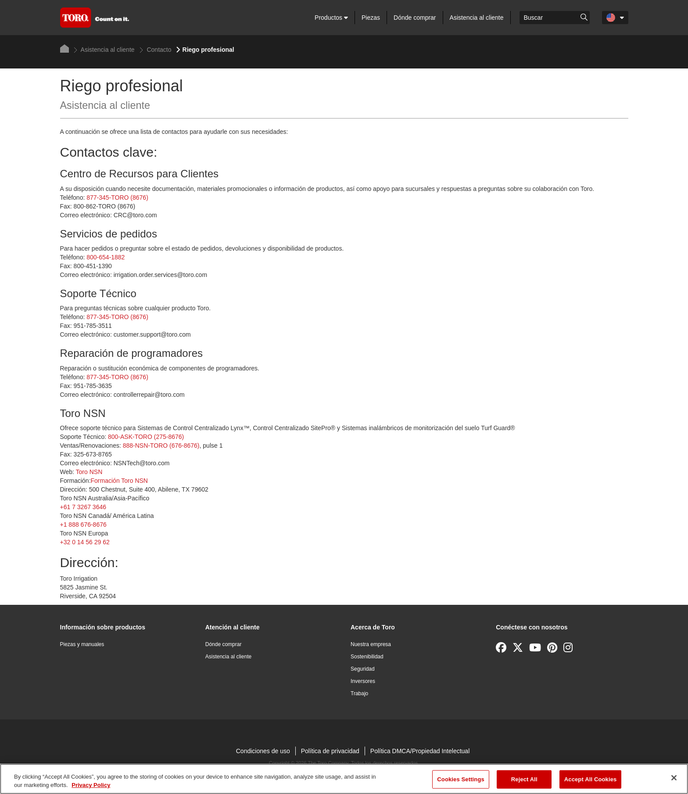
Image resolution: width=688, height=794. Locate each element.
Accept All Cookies (590, 779)
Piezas (371, 17)
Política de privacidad (330, 750)
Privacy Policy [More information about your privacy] (91, 785)
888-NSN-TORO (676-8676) (161, 445)
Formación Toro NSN (119, 480)
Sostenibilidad (367, 657)
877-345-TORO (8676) (117, 197)
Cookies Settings (460, 779)
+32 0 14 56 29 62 (85, 542)
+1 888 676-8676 (83, 524)
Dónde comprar (415, 17)
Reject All (524, 779)
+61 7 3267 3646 (83, 506)
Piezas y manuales (82, 644)
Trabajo (359, 693)
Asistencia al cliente (477, 17)
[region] (344, 779)
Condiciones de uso (263, 750)
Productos (331, 17)
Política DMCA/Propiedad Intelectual (419, 750)
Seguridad (363, 669)
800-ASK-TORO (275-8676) (146, 436)
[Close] (674, 777)
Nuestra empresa (371, 644)
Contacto (156, 49)
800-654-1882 (105, 257)
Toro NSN (89, 471)
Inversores (363, 681)
